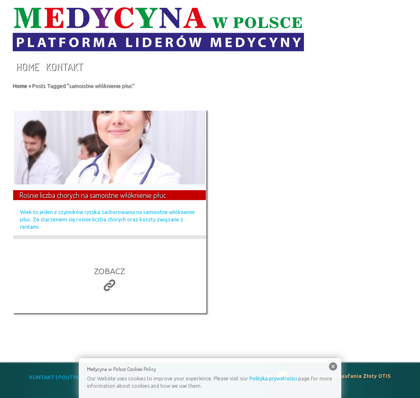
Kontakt (64, 66)
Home (27, 66)
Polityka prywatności (273, 378)
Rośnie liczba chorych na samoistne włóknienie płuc (92, 195)
